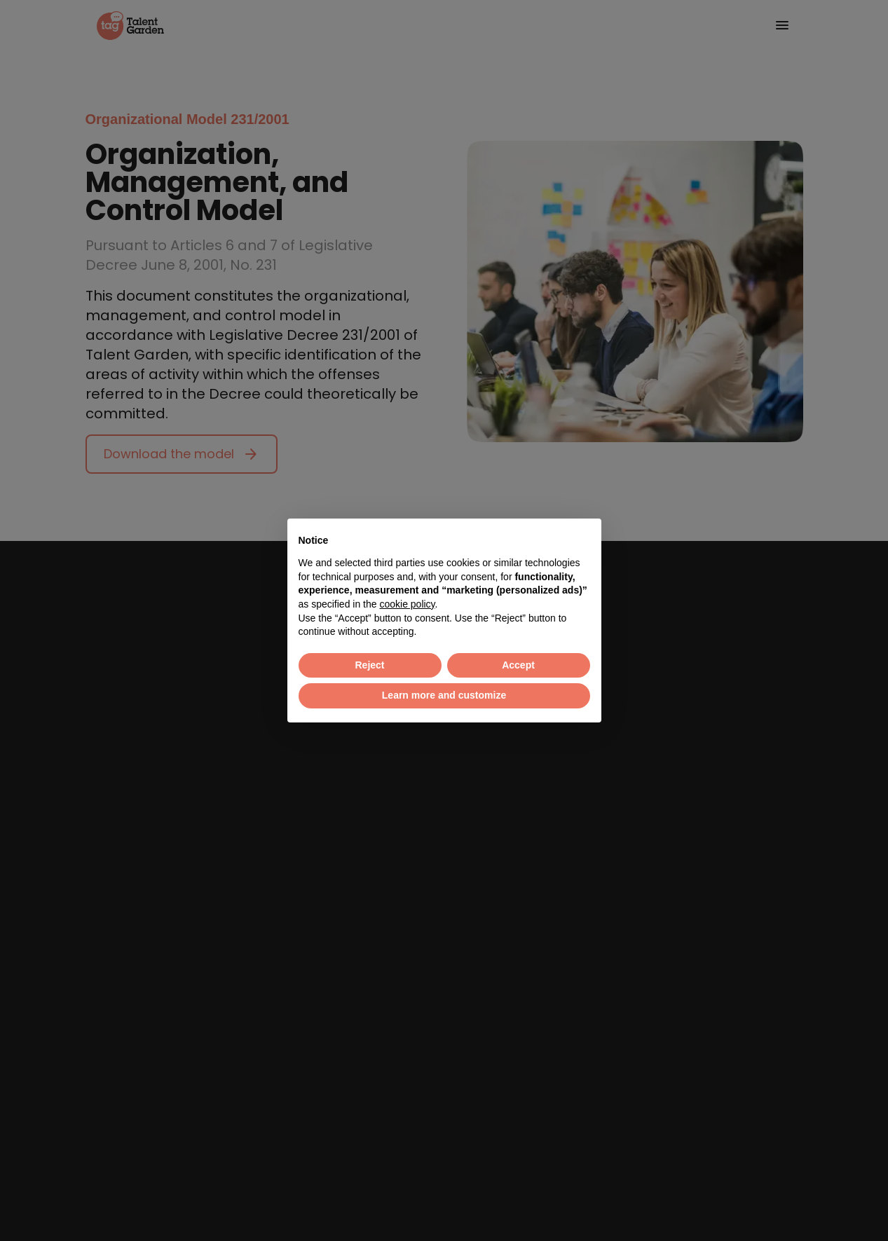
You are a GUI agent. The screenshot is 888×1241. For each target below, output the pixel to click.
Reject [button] (369, 665)
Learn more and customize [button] (444, 695)
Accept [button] (518, 665)
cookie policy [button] (407, 604)
